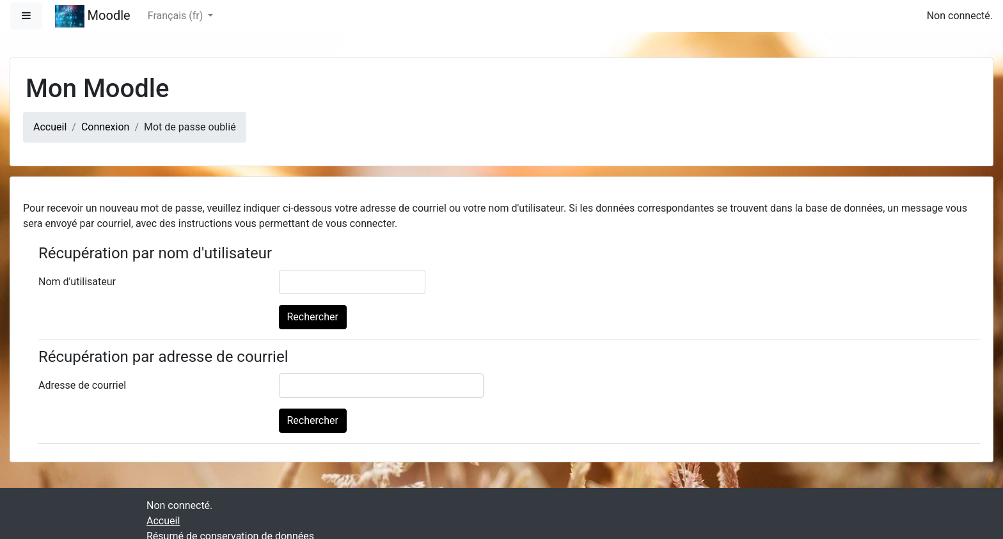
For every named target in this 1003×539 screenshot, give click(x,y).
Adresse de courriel (82, 385)
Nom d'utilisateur (77, 282)
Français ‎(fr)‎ (176, 16)
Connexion (105, 127)
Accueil (50, 127)
